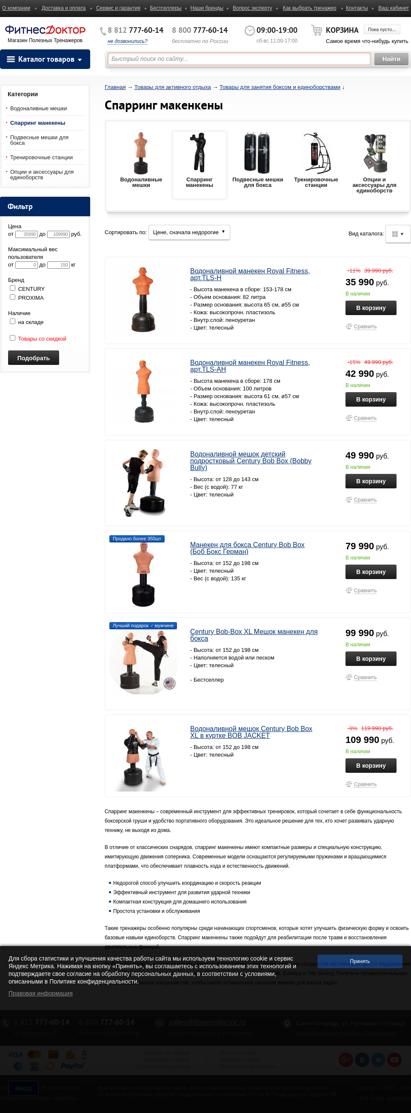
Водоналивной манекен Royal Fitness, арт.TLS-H (250, 274)
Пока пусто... (382, 29)
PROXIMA (31, 298)
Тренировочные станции (41, 157)
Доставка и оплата (64, 8)
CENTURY (31, 289)
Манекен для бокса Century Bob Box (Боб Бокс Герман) (247, 548)
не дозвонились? (128, 41)
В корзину (371, 307)
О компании (16, 8)
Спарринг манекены (38, 123)
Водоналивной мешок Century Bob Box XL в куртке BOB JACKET (251, 732)
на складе (27, 322)
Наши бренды (206, 8)
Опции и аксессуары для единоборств (42, 175)
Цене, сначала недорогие (189, 232)
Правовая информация (41, 993)
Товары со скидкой (38, 339)
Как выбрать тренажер (310, 8)
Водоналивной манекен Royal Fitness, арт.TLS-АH (250, 366)
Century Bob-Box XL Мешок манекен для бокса (254, 635)
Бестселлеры (165, 8)
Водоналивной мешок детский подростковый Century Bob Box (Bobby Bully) (250, 460)
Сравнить (365, 327)
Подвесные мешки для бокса (39, 140)
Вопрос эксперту (252, 8)
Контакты (357, 8)
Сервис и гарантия (118, 8)
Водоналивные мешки (38, 108)
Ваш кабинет (393, 8)
